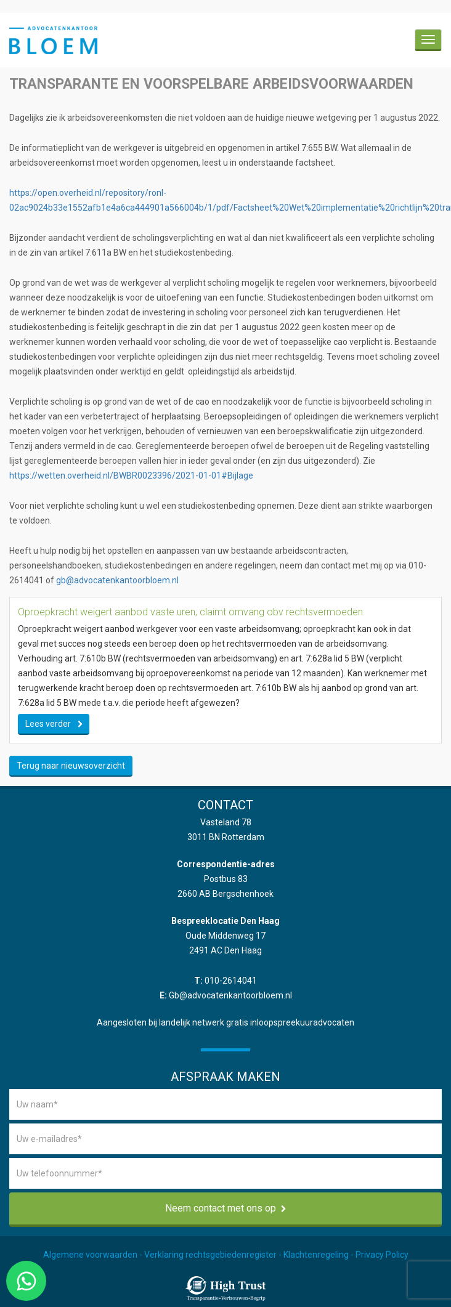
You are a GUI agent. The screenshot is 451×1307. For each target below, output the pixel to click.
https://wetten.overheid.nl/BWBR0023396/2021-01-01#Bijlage (131, 475)
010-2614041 (231, 980)
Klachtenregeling (316, 1255)
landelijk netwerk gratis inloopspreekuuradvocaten (256, 1022)
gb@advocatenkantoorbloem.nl (117, 580)
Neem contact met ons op (225, 1208)
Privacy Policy (382, 1255)
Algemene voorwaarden (90, 1255)
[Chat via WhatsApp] (26, 1281)
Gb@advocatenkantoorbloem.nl (230, 995)
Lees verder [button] (48, 724)
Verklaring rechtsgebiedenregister (210, 1255)
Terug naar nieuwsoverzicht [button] (71, 766)
